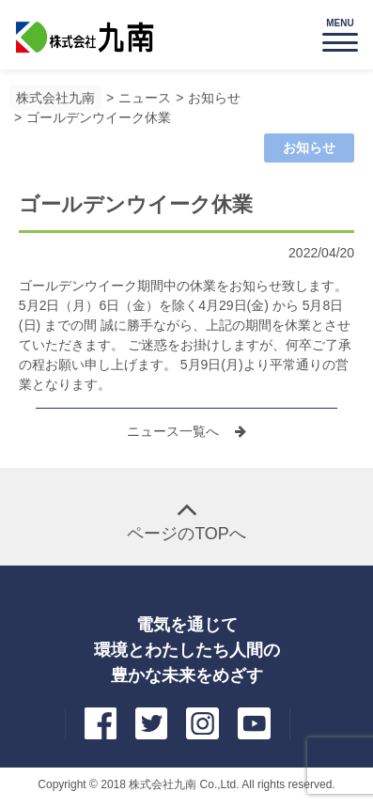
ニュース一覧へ (175, 431)
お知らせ (214, 97)
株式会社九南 (55, 97)
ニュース (144, 97)
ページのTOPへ (186, 533)
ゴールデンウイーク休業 (98, 117)
